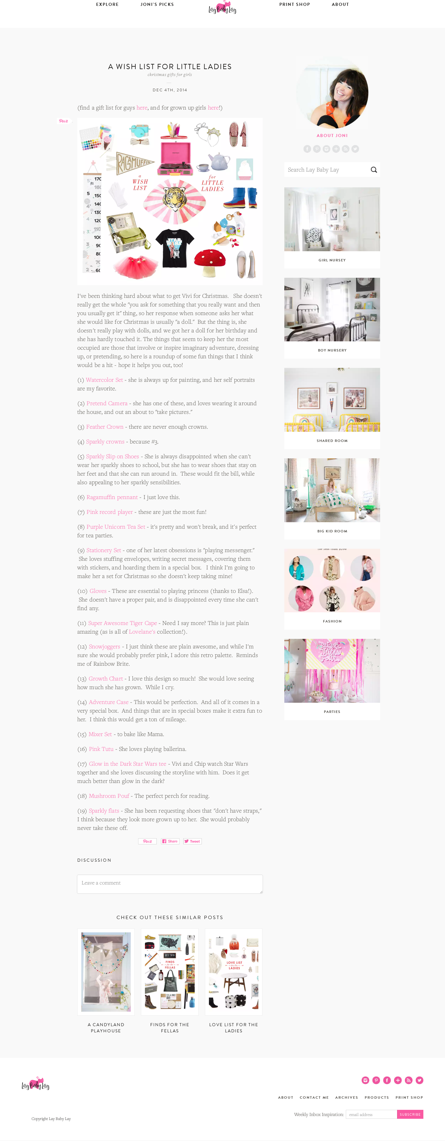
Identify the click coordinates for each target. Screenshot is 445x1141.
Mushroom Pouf (109, 795)
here (142, 107)
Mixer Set (100, 734)
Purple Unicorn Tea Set (116, 526)
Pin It (147, 841)
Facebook (307, 149)
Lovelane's (142, 631)
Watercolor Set (104, 379)
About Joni (332, 135)
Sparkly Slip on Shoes (112, 456)
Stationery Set (104, 550)
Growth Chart (106, 678)
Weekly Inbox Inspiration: (319, 1114)
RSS (346, 149)
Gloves (98, 590)
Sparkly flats (104, 810)
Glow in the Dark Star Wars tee (128, 763)
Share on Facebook (170, 841)
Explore (107, 23)
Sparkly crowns (105, 441)
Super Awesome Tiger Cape (122, 623)
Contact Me (314, 1097)
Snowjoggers (105, 646)
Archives (346, 1097)
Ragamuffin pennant (112, 497)
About (340, 23)
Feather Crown (104, 426)
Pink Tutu (101, 748)
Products (377, 1097)
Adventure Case (109, 702)
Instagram (326, 149)
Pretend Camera (107, 403)
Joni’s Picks (157, 23)
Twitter (355, 149)
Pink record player (110, 511)
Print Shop (294, 23)
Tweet (192, 841)
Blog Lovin (336, 149)
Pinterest (317, 149)
